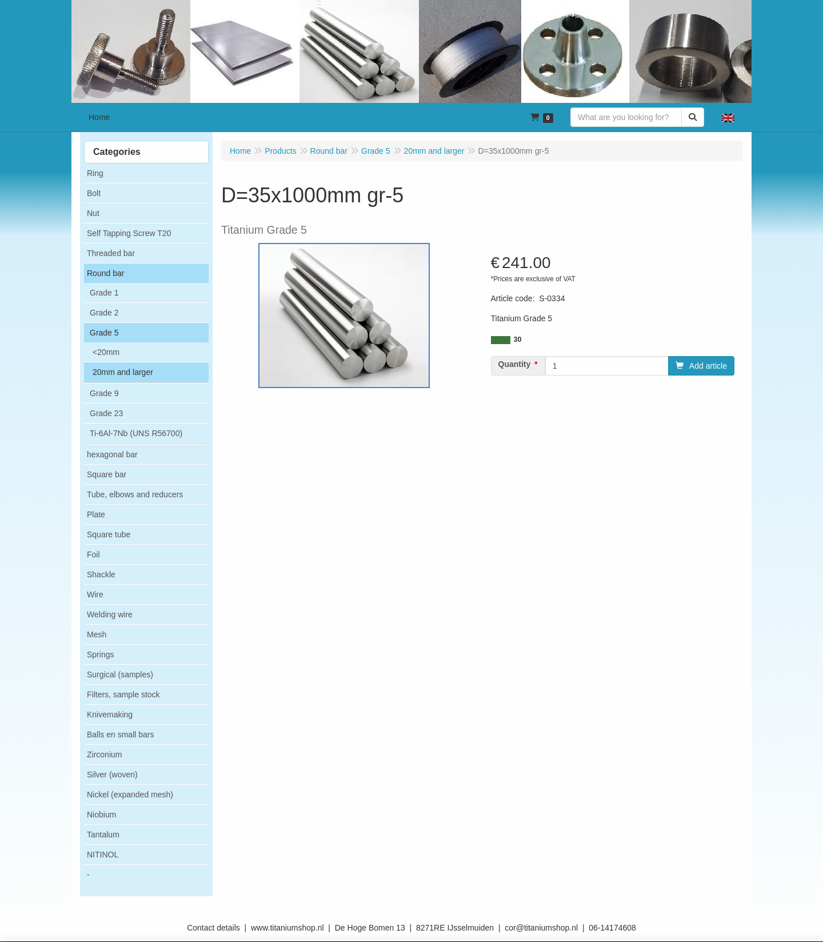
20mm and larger (123, 372)
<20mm (106, 352)
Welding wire (110, 614)
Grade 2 (104, 312)
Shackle (101, 574)
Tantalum (103, 834)
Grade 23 (106, 413)
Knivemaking (110, 714)
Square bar (106, 474)
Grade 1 (104, 292)
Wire (95, 594)
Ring (95, 173)
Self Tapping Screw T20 (129, 233)
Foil (93, 554)
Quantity (514, 364)
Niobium (101, 814)
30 (518, 340)
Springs (100, 654)
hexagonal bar (112, 454)
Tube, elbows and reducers (135, 494)
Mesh (96, 634)
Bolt (94, 193)
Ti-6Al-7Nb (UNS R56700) (136, 433)
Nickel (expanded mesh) (130, 794)
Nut (93, 213)
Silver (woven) (112, 774)
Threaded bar (111, 253)
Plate (96, 514)
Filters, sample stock (123, 694)
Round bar (105, 273)
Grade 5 (104, 332)
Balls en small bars (120, 734)
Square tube (108, 534)
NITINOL (102, 854)
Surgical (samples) (120, 674)
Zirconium (104, 754)
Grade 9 (104, 393)
